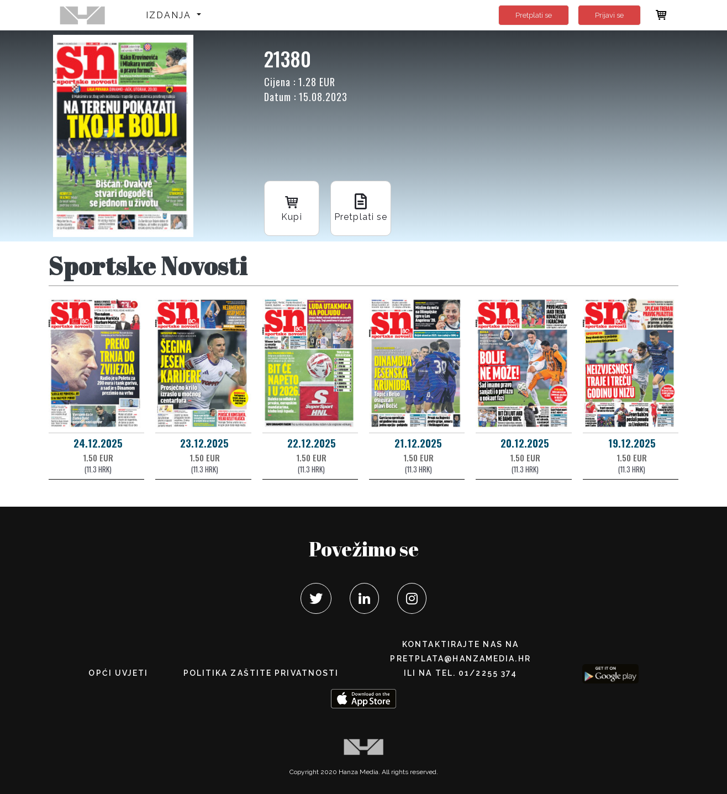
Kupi (291, 207)
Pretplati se (533, 15)
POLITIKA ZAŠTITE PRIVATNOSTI (261, 673)
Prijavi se (609, 15)
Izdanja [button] (170, 15)
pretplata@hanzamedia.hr (460, 658)
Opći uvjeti (118, 673)
